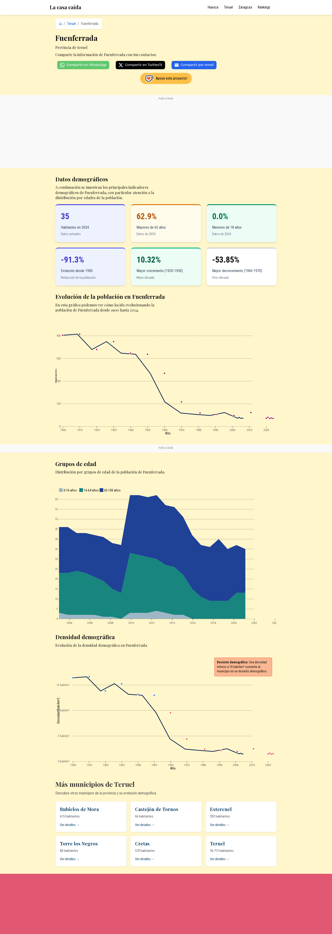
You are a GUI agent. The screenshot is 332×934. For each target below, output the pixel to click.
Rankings (264, 7)
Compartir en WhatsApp (83, 65)
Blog (279, 7)
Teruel (228, 7)
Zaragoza (245, 7)
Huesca (213, 7)
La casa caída (65, 7)
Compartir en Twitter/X (140, 65)
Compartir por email (194, 65)
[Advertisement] (166, 134)
